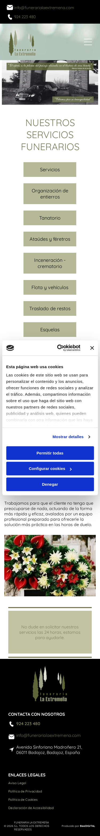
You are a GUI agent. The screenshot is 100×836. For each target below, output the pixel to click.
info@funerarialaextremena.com (44, 7)
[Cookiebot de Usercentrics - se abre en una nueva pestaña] (59, 348)
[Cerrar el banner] (92, 348)
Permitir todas (50, 453)
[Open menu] (88, 42)
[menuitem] (50, 783)
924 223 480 (25, 16)
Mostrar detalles (68, 437)
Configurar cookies (50, 468)
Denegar (50, 484)
